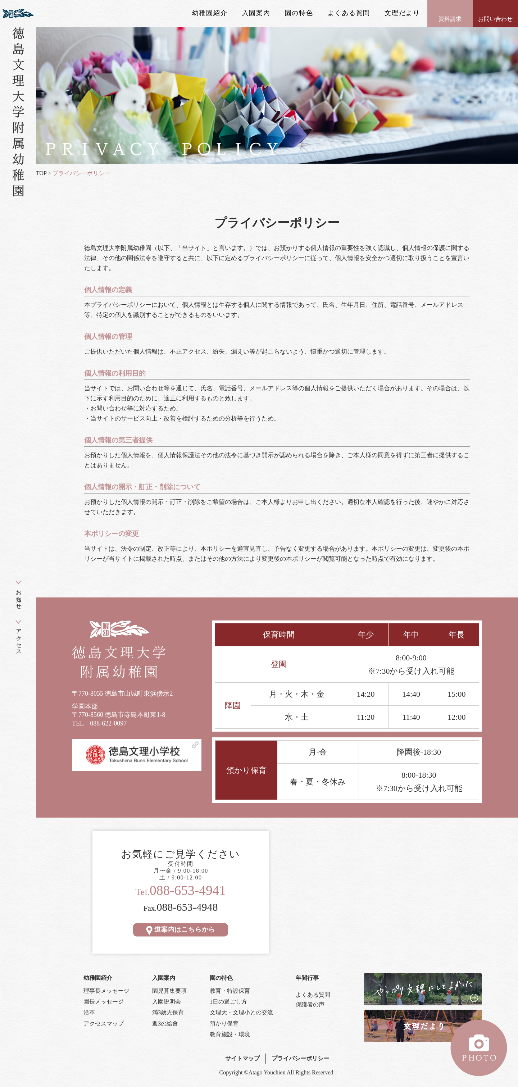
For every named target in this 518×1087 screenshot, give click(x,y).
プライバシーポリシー (300, 1058)
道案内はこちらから (180, 929)
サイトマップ (242, 1058)
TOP (41, 173)
